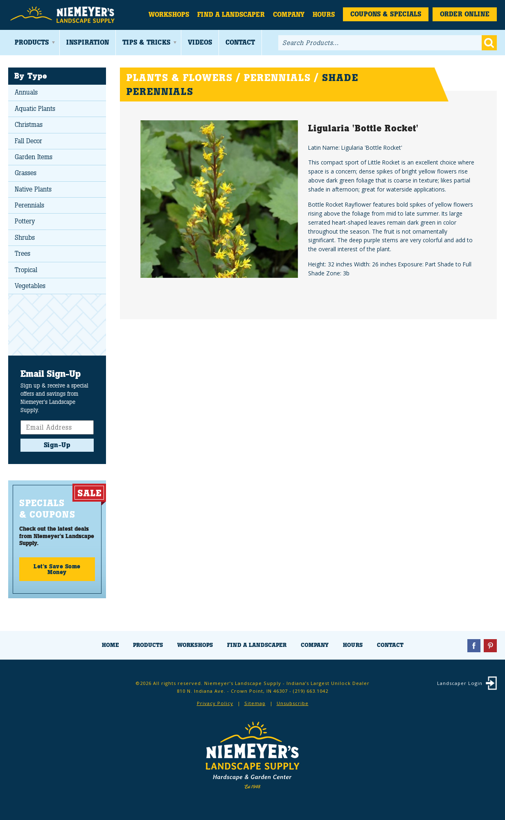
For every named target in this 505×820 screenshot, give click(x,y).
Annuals (26, 92)
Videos (200, 42)
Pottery (25, 221)
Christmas (29, 124)
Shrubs (25, 237)
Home (110, 645)
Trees (22, 253)
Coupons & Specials (385, 14)
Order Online (464, 14)
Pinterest (490, 645)
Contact (240, 42)
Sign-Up (57, 445)
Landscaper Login (459, 683)
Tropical (26, 270)
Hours (324, 14)
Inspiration (87, 42)
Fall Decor (28, 141)
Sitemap (255, 703)
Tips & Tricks (146, 42)
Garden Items (33, 157)
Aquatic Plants (35, 109)
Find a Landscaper (231, 14)
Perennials (29, 205)
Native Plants (33, 189)
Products (32, 42)
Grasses (25, 173)
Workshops (169, 14)
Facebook (473, 645)
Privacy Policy (215, 703)
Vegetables (30, 286)
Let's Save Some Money (57, 569)
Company (288, 14)
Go (489, 42)
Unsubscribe (293, 703)
